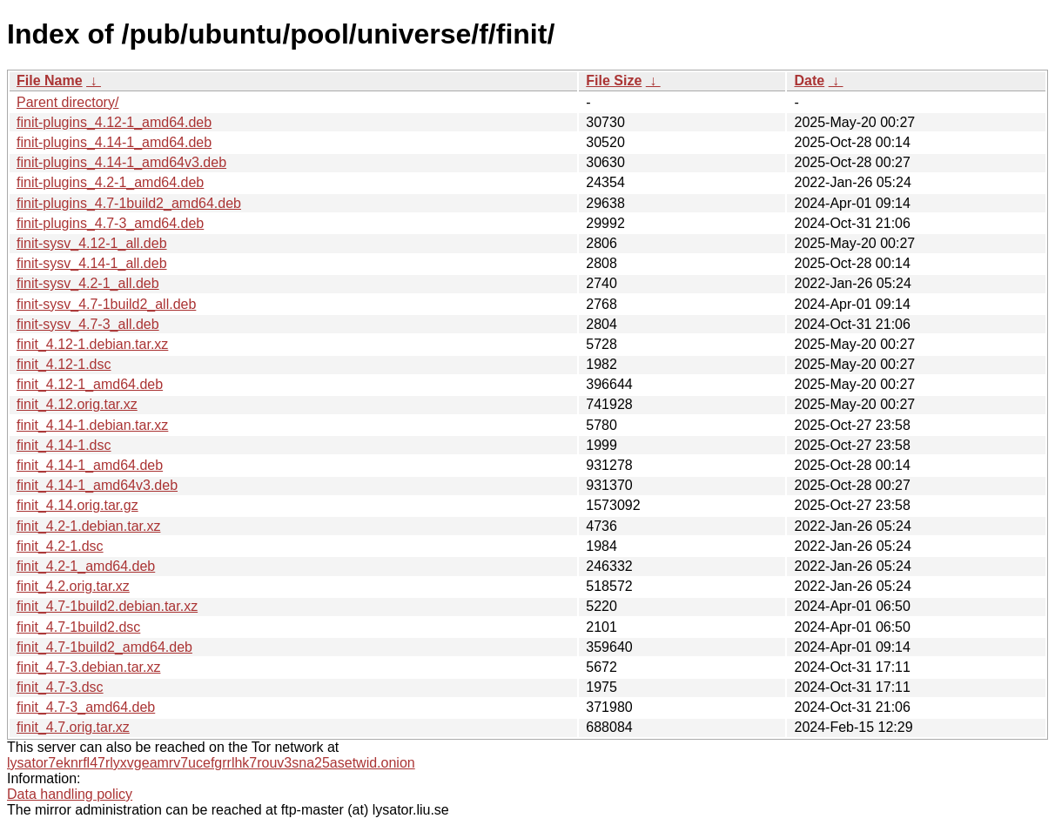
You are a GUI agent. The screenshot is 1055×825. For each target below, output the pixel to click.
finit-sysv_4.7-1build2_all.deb (106, 304)
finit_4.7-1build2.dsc (78, 627)
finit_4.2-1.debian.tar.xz (88, 526)
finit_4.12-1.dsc (64, 364)
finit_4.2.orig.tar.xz (73, 586)
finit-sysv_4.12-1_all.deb (92, 243)
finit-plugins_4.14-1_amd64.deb (114, 142)
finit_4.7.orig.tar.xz (73, 727)
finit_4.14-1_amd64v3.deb (97, 485)
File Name (50, 80)
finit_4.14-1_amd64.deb (90, 465)
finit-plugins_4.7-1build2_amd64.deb (129, 203)
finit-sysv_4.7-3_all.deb (88, 324)
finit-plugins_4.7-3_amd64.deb (110, 223)
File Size (614, 80)
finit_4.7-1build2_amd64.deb (104, 647)
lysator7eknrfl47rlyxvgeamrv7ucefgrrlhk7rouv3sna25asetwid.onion (211, 762)
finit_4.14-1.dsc (64, 445)
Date (809, 80)
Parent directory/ (67, 102)
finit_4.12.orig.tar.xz (77, 404)
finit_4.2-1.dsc (60, 546)
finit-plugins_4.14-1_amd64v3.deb (121, 162)
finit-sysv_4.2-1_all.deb (88, 283)
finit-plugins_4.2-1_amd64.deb (110, 182)
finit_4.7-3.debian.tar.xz (88, 667)
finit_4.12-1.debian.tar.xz (92, 344)
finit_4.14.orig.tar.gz (77, 505)
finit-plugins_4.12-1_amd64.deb (114, 122)
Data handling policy (69, 794)
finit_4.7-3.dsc (60, 687)
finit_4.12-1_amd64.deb (90, 384)
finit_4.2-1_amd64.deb (86, 566)
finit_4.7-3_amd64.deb (86, 707)
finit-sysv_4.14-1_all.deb (92, 263)
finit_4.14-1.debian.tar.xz (92, 425)
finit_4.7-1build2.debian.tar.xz (107, 606)
